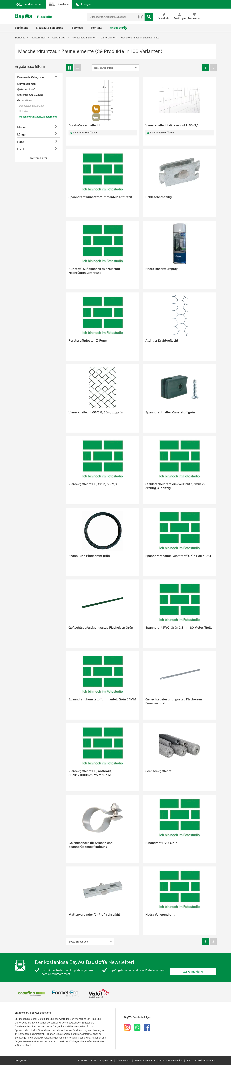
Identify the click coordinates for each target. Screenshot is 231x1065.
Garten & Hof (26, 89)
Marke (21, 127)
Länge (21, 134)
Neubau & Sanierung (49, 28)
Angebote (116, 27)
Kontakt (96, 28)
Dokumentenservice (171, 1060)
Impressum (106, 1060)
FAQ (189, 1060)
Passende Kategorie (30, 77)
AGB (93, 1060)
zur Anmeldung (193, 971)
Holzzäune (24, 111)
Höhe (20, 142)
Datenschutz (124, 1060)
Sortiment (21, 28)
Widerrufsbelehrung (145, 1060)
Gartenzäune (24, 100)
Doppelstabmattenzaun (31, 105)
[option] (31, 993)
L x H (20, 149)
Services (77, 28)
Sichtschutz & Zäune (30, 94)
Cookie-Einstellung (205, 1060)
